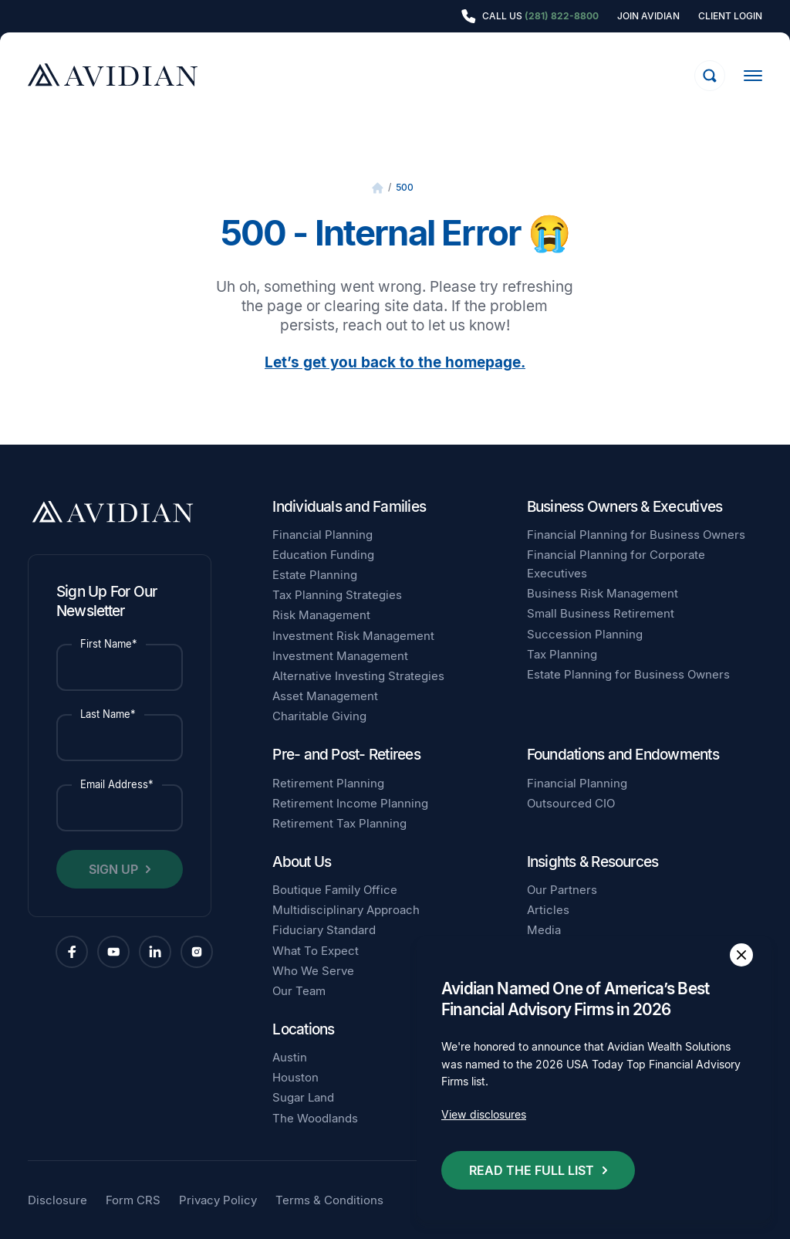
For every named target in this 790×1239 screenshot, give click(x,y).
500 (405, 187)
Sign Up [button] (113, 869)
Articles (548, 909)
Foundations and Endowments (623, 754)
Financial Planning (322, 534)
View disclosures (483, 1114)
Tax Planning (562, 654)
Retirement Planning (328, 783)
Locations (303, 1029)
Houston (295, 1077)
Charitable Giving (319, 716)
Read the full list (531, 1170)
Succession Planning (585, 634)
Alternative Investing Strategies (358, 676)
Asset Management (325, 696)
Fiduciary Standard (324, 929)
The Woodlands (315, 1118)
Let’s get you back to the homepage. (395, 362)
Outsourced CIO (571, 803)
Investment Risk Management (353, 635)
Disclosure (57, 1200)
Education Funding (323, 554)
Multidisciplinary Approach (346, 909)
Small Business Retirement (600, 613)
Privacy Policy (218, 1200)
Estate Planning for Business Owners (628, 674)
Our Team (299, 990)
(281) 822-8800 (562, 16)
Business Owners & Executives (625, 507)
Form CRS (133, 1200)
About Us (301, 862)
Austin (289, 1057)
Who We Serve (313, 970)
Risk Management (321, 615)
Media (544, 929)
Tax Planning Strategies (337, 594)
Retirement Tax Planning (339, 823)
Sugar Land (303, 1097)
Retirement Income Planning (350, 803)
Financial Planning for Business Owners (636, 534)
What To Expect (315, 950)
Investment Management (340, 655)
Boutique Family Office (334, 889)
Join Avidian (648, 16)
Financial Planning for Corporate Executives (616, 564)
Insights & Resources (593, 862)
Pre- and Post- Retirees (346, 754)
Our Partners (562, 889)
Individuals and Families (349, 507)
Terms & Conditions (329, 1200)
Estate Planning (314, 574)
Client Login (730, 16)
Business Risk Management (602, 593)
